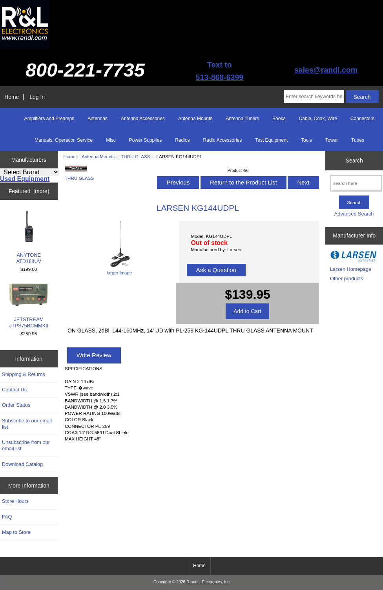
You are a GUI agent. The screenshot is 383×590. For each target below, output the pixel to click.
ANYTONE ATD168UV (29, 237)
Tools (306, 140)
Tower (331, 140)
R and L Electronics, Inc (208, 582)
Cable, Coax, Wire (318, 118)
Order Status (16, 405)
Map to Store (16, 532)
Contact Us (14, 390)
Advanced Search (354, 214)
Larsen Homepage (350, 269)
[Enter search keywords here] (314, 96)
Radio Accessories (222, 140)
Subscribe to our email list (27, 424)
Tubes (357, 140)
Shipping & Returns (23, 374)
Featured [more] (29, 191)
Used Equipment (24, 178)
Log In (37, 97)
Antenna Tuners (242, 118)
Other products (346, 278)
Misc (111, 140)
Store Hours (15, 501)
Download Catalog (22, 464)
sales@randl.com (325, 70)
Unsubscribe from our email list (26, 445)
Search (354, 160)
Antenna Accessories (143, 118)
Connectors (362, 118)
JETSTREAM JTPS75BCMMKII (28, 306)
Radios (182, 140)
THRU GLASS (135, 156)
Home (11, 97)
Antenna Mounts (98, 156)
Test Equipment (271, 140)
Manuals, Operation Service (64, 140)
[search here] (356, 183)
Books (278, 118)
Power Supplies (145, 140)
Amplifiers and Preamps (49, 118)
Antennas (98, 118)
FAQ (7, 517)
